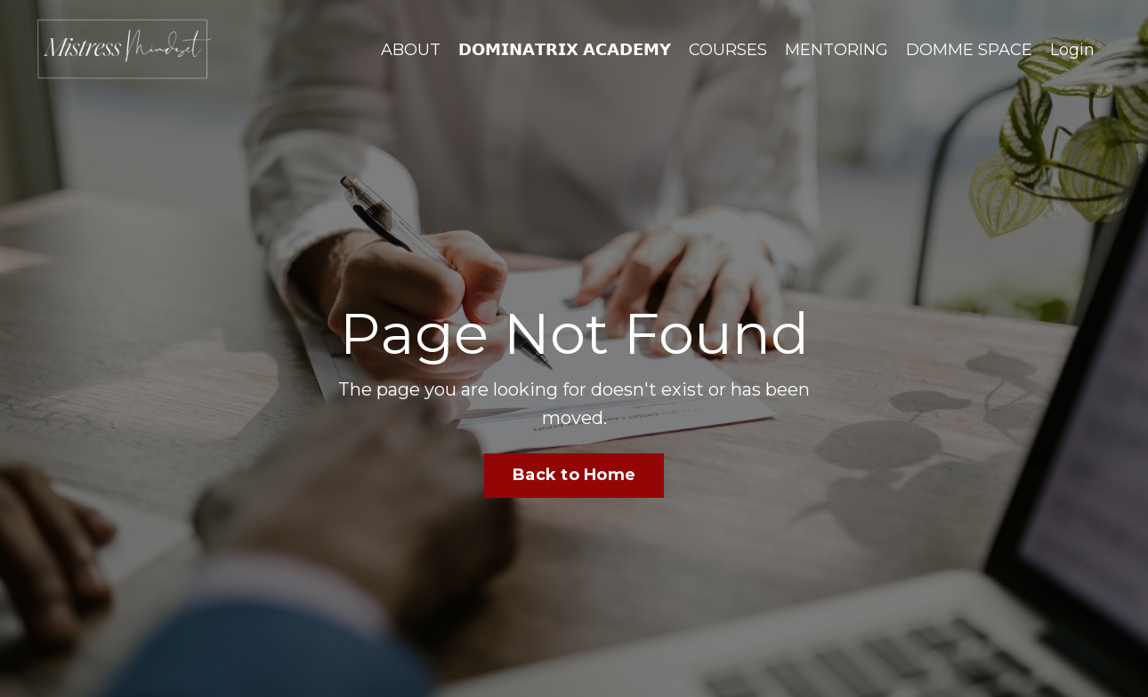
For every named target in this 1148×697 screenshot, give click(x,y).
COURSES (728, 50)
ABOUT (411, 50)
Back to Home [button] (574, 475)
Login (1072, 50)
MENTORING (836, 50)
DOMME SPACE (969, 50)
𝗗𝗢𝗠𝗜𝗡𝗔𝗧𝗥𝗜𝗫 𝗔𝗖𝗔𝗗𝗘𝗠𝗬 (564, 50)
